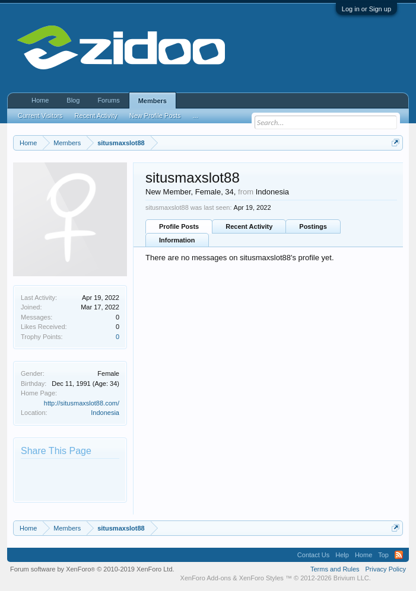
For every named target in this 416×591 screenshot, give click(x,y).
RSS (399, 555)
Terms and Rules (335, 569)
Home (40, 100)
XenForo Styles (261, 578)
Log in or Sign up (366, 8)
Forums (108, 100)
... (195, 115)
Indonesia (105, 412)
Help (342, 554)
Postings (312, 226)
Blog (73, 100)
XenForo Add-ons (205, 578)
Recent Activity (249, 226)
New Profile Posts (155, 115)
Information (177, 240)
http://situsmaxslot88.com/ (81, 403)
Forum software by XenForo (92, 569)
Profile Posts (179, 226)
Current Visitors (40, 115)
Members (152, 100)
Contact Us (313, 554)
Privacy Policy (386, 569)
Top (383, 554)
